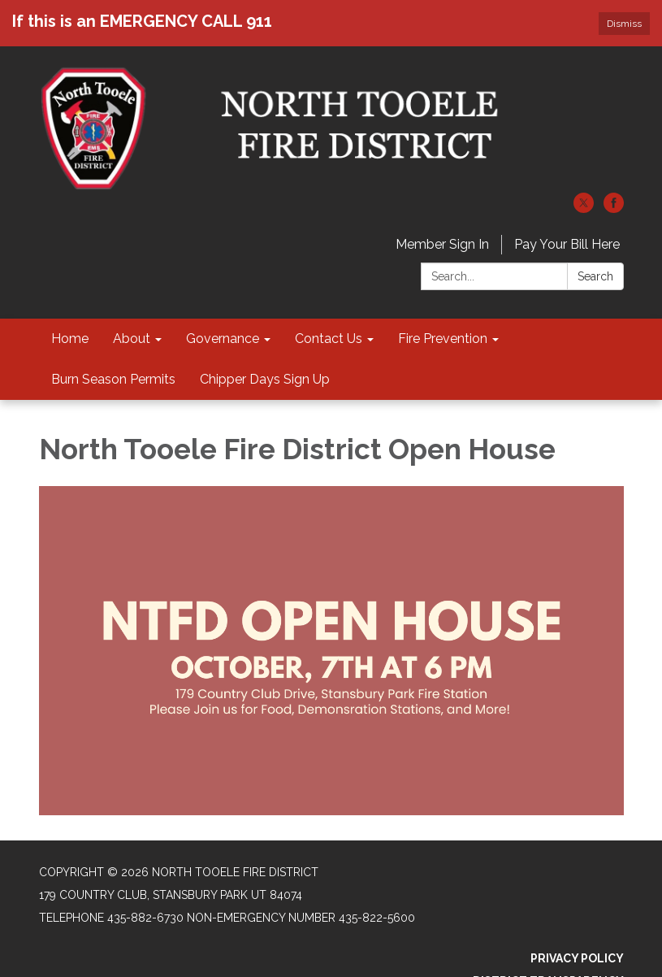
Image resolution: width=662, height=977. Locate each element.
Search (595, 276)
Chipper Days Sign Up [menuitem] (265, 379)
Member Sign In (442, 244)
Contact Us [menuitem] (328, 338)
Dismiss (624, 23)
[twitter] (583, 208)
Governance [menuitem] (222, 338)
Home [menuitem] (70, 338)
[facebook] (614, 208)
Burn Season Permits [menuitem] (113, 379)
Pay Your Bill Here (567, 244)
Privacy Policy (577, 958)
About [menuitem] (131, 338)
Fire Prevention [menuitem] (442, 338)
